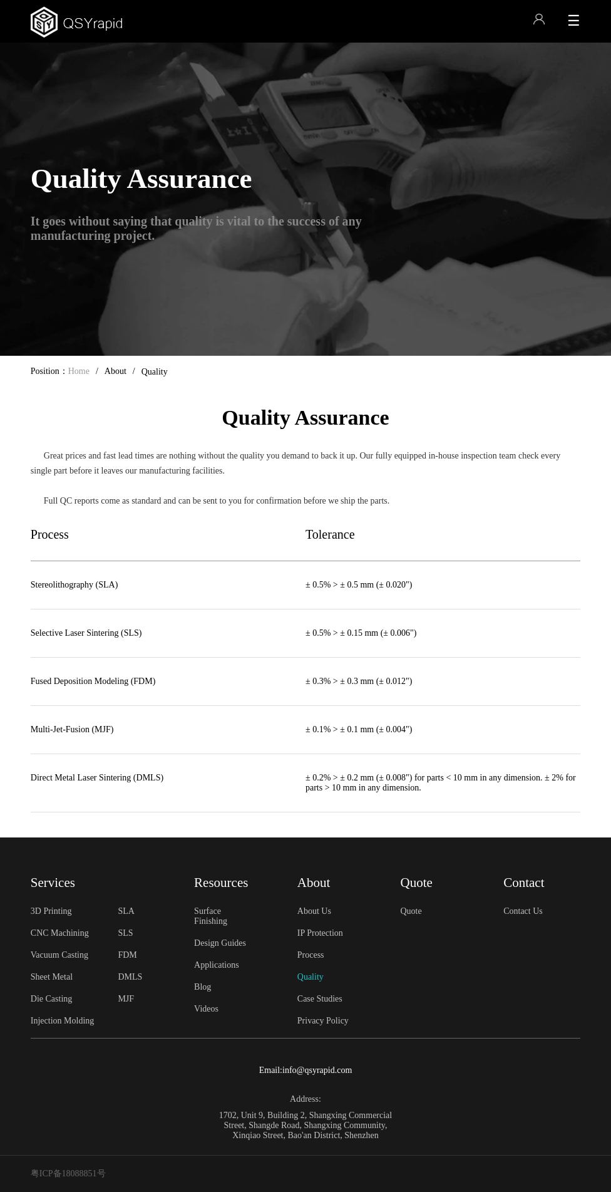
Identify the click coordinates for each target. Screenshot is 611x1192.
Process (310, 955)
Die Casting (52, 998)
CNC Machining (60, 933)
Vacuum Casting (59, 955)
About (115, 371)
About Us (314, 911)
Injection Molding (63, 1020)
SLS (125, 933)
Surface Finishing (210, 916)
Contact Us (523, 911)
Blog (202, 987)
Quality (310, 977)
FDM (127, 955)
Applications (216, 965)
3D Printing (51, 911)
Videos (206, 1008)
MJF (126, 998)
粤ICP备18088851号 (68, 1173)
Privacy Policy (323, 1020)
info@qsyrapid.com (317, 1070)
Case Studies (319, 998)
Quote (410, 911)
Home (79, 371)
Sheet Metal (52, 977)
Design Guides (220, 943)
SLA (126, 911)
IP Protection (320, 933)
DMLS (130, 977)
